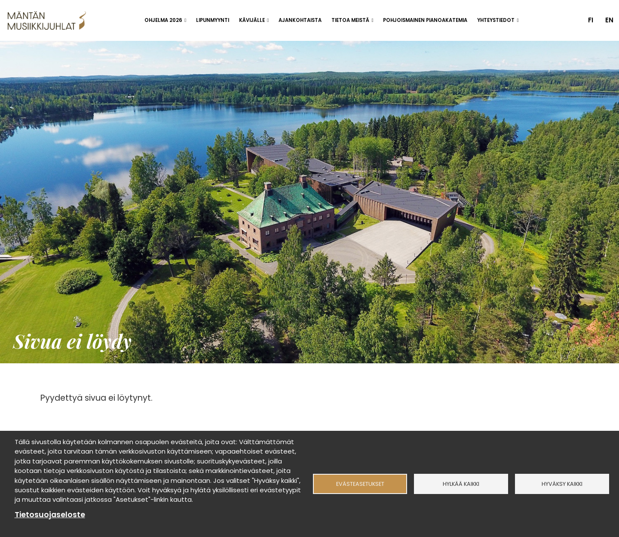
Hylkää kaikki (461, 484)
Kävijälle (252, 20)
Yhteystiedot (496, 20)
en (609, 20)
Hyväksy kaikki (562, 484)
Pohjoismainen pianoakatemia (425, 20)
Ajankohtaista (300, 20)
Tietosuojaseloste (50, 514)
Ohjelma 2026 (163, 20)
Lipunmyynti (212, 20)
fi (590, 20)
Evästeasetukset (360, 484)
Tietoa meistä (350, 20)
